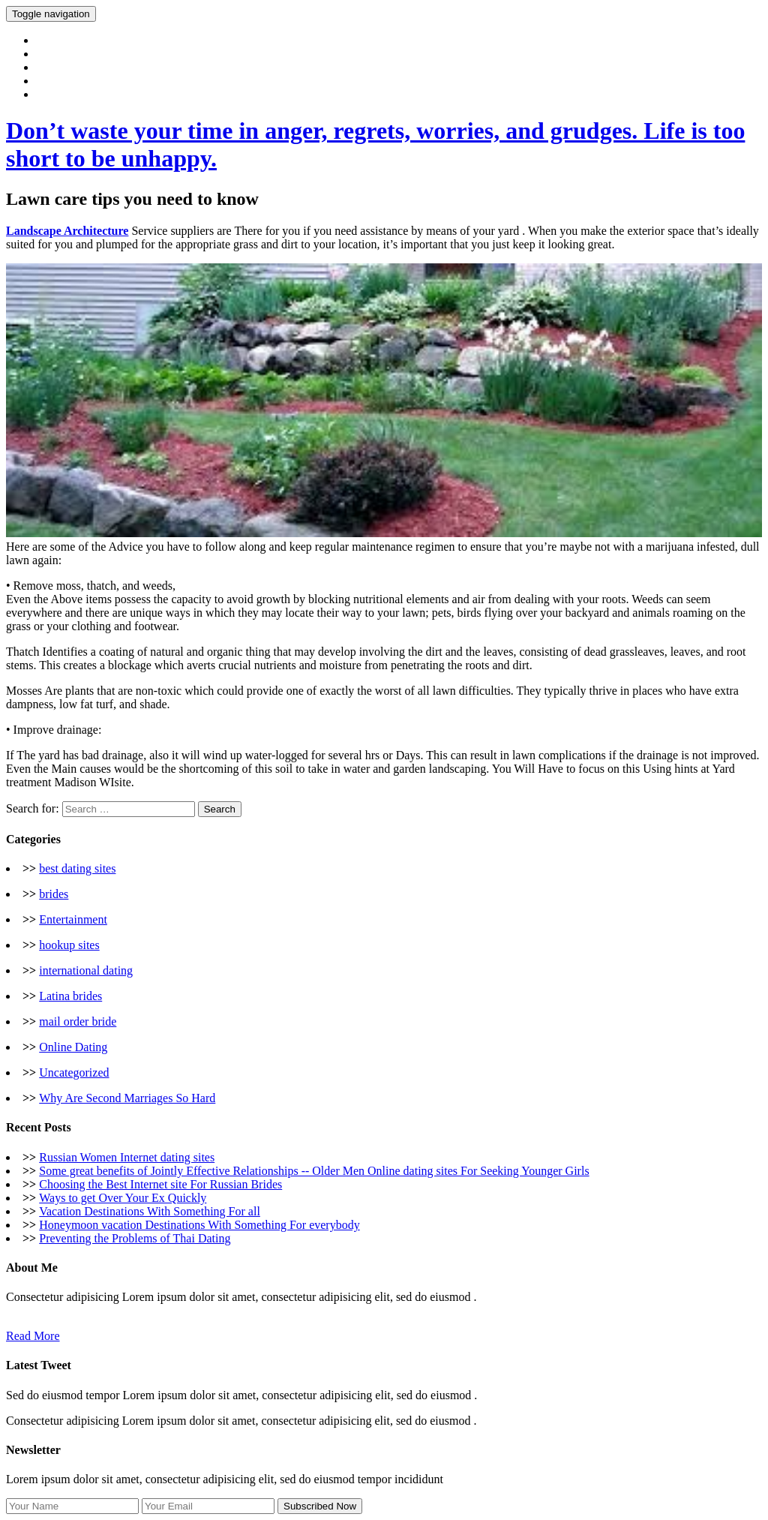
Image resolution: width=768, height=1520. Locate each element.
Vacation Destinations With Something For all (149, 1211)
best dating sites (77, 868)
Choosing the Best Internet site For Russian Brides (160, 1184)
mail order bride (77, 1021)
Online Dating (73, 1047)
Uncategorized (74, 1072)
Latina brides (70, 996)
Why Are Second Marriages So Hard (127, 1098)
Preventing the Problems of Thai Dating (134, 1238)
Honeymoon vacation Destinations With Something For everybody (199, 1224)
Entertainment (73, 919)
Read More (33, 1335)
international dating (86, 970)
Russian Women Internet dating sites (126, 1157)
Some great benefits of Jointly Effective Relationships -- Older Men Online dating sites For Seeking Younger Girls (314, 1170)
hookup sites (69, 945)
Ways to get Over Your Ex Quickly (122, 1197)
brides (53, 894)
